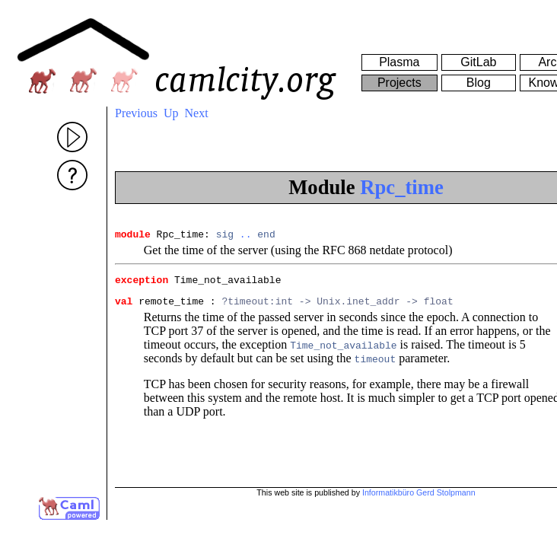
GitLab (478, 62)
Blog (478, 82)
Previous (136, 113)
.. (246, 236)
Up (171, 113)
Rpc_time (402, 187)
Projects (399, 82)
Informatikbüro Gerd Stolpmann (419, 492)
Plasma (399, 62)
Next (196, 113)
